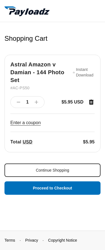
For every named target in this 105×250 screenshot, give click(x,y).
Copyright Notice (62, 240)
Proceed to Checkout (52, 188)
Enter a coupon (25, 122)
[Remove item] (91, 102)
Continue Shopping (52, 170)
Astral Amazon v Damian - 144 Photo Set (37, 72)
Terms (9, 240)
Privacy (31, 240)
